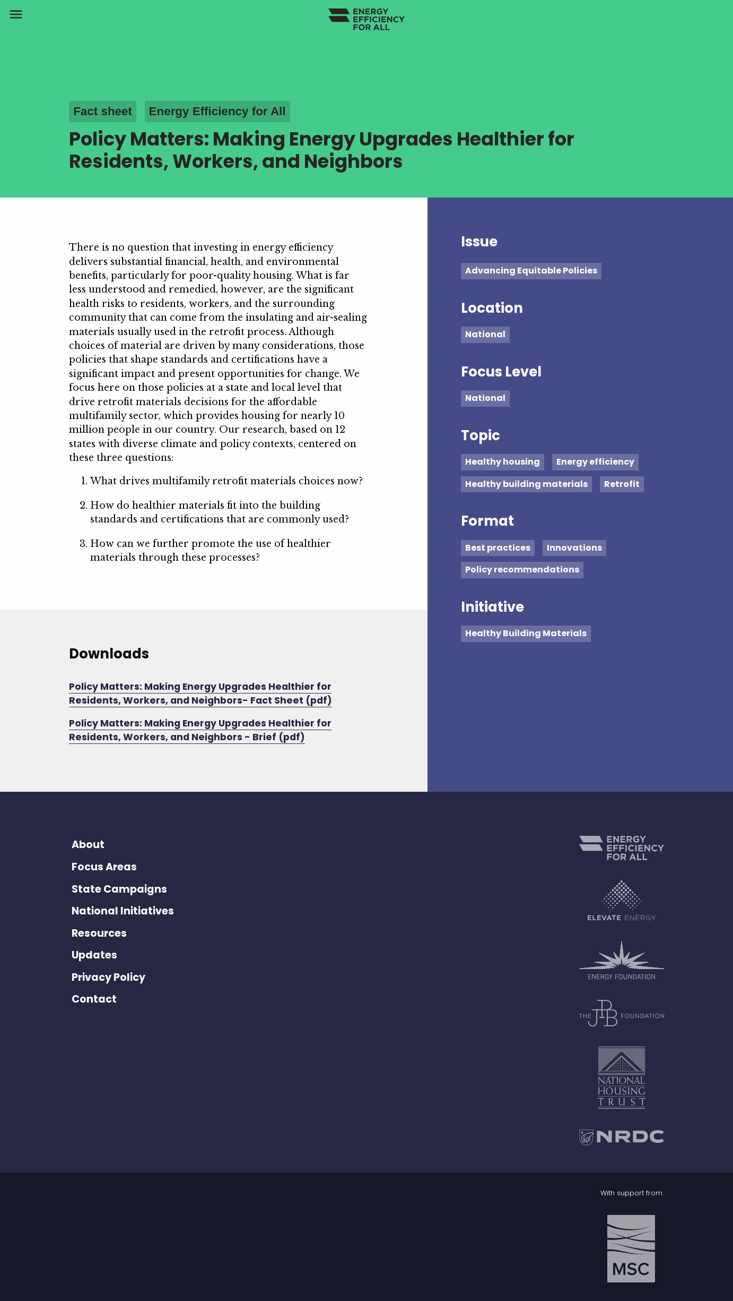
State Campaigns (119, 889)
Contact (94, 999)
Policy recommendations (522, 569)
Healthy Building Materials (526, 633)
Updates (94, 955)
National (485, 334)
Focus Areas (104, 867)
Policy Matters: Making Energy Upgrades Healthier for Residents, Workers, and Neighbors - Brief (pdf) (200, 730)
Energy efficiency (595, 462)
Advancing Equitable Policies (531, 270)
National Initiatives (123, 911)
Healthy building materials (526, 484)
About (88, 844)
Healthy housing (502, 462)
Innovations (574, 548)
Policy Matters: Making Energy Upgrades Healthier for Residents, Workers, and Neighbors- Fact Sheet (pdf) (200, 693)
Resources (99, 933)
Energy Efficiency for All (217, 111)
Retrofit (622, 484)
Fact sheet (102, 111)
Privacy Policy (108, 977)
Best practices (497, 548)
